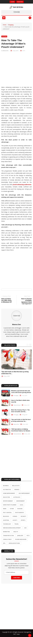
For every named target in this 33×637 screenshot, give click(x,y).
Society (15, 520)
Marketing (6, 531)
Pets (28, 535)
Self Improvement (24, 493)
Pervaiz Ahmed (17, 433)
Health (15, 531)
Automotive (7, 489)
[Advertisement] (16, 69)
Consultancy (7, 539)
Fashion (19, 508)
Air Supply (15, 395)
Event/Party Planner (9, 505)
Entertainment (8, 501)
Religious (6, 516)
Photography (19, 512)
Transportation (8, 535)
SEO (25, 528)
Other (12, 508)
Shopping (10, 25)
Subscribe (16, 577)
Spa (4, 543)
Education (6, 497)
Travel (16, 524)
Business (6, 485)
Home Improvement (9, 493)
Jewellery (20, 535)
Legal (21, 505)
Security (23, 516)
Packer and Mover (20, 539)
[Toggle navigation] (3, 17)
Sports (23, 520)
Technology (7, 524)
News (4, 508)
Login (12, 2)
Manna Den (5, 50)
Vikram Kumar (16, 405)
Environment (20, 501)
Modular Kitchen (14, 543)
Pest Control (7, 512)
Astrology (16, 497)
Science (15, 516)
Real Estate (15, 485)
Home (4, 25)
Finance (16, 489)
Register (20, 2)
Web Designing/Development (12, 528)
